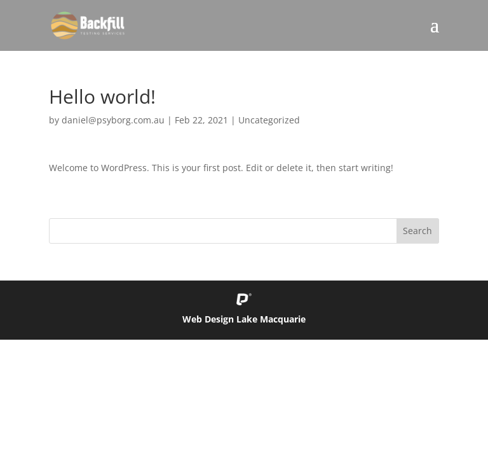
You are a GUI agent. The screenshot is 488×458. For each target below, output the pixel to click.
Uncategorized (269, 120)
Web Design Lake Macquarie (244, 319)
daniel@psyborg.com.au (113, 120)
